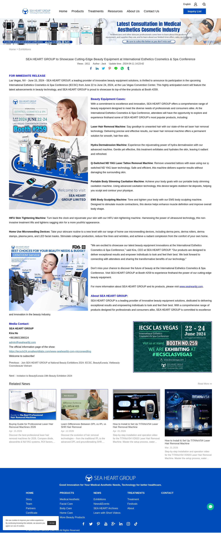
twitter (103, 68)
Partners (31, 508)
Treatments (95, 11)
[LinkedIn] (121, 524)
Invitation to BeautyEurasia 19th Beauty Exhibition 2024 (44, 376)
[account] (195, 4)
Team (29, 504)
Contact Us (151, 11)
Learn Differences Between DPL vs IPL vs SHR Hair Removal (84, 426)
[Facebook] (83, 524)
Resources (115, 11)
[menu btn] (210, 506)
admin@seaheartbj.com (22, 342)
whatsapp (122, 68)
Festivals (132, 504)
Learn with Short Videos (107, 513)
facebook (91, 68)
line (116, 68)
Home (63, 11)
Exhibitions (25, 49)
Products (77, 11)
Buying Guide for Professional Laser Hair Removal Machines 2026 (32, 426)
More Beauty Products (72, 517)
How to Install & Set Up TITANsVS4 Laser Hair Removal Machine (136, 426)
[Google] (113, 524)
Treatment (133, 499)
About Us (133, 11)
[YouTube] (106, 524)
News (97, 493)
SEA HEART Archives (106, 508)
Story (29, 499)
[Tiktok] (136, 524)
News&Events (101, 504)
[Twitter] (91, 524)
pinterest (110, 68)
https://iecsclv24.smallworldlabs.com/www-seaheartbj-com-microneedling (50, 351)
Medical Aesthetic (69, 499)
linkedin (97, 68)
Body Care (66, 508)
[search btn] (204, 4)
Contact (167, 493)
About (130, 508)
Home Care (66, 513)
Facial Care (66, 504)
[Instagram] (128, 524)
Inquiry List (194, 11)
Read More (205, 384)
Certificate (31, 513)
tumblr (128, 68)
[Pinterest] (98, 524)
